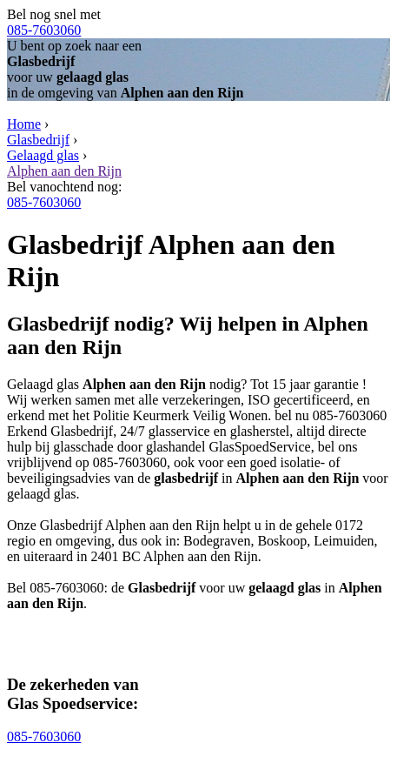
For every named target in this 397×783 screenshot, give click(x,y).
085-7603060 (44, 30)
